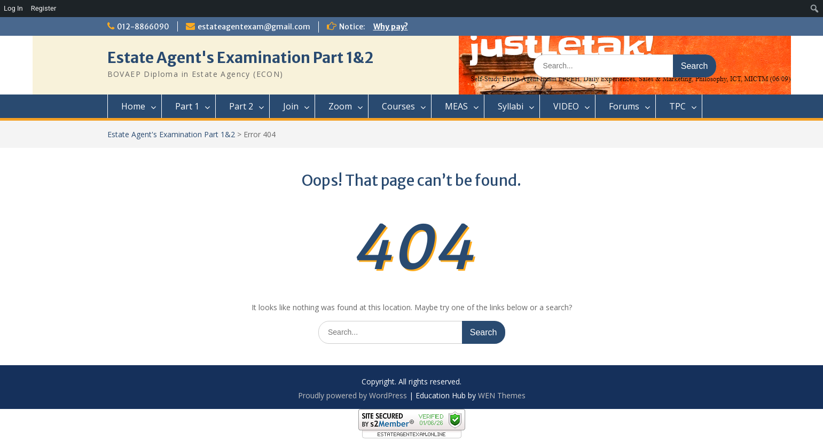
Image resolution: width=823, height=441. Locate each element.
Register (44, 8)
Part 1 (187, 106)
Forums (624, 106)
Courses (398, 106)
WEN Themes (502, 395)
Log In (13, 8)
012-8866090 (143, 27)
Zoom (340, 106)
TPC (677, 106)
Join (291, 106)
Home (133, 106)
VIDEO (566, 106)
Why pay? (390, 27)
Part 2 (241, 106)
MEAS (456, 106)
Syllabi (510, 106)
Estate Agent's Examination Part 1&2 (240, 57)
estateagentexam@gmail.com (254, 27)
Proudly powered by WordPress (352, 395)
